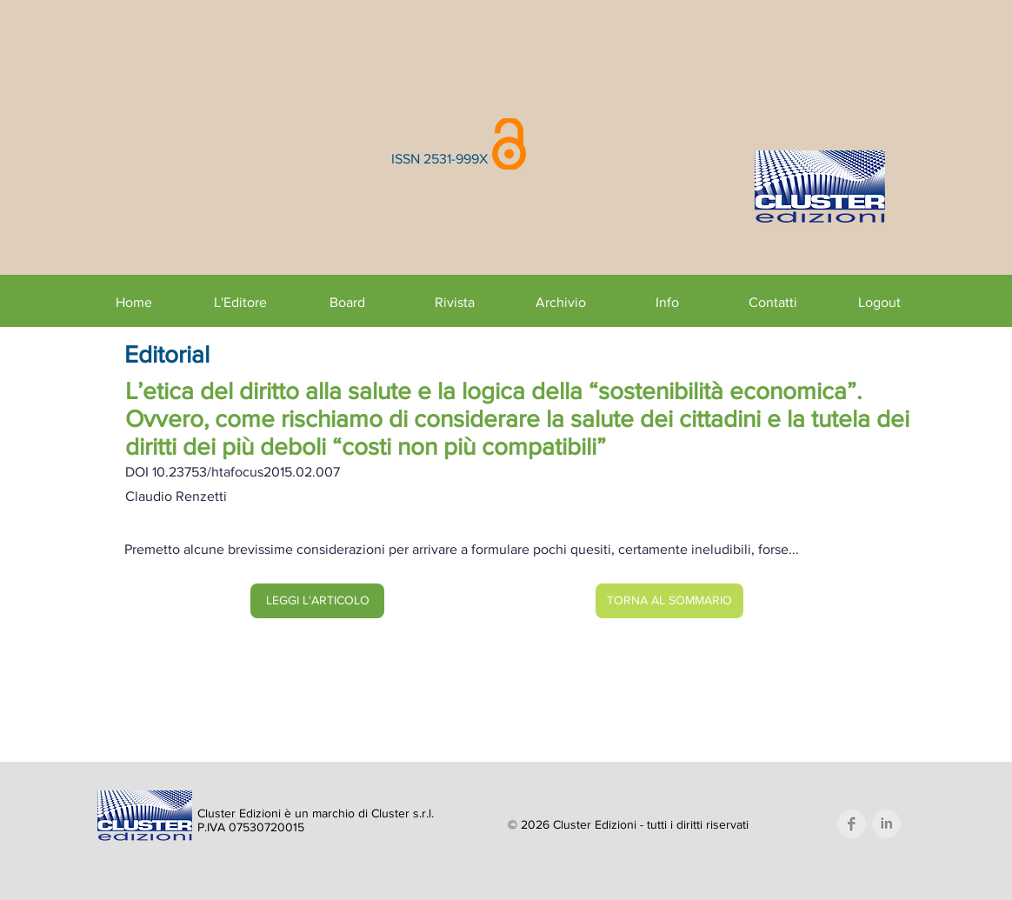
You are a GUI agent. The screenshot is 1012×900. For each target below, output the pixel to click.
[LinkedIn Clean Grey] (886, 824)
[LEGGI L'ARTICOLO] (317, 600)
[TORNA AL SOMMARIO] (669, 600)
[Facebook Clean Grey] (851, 824)
